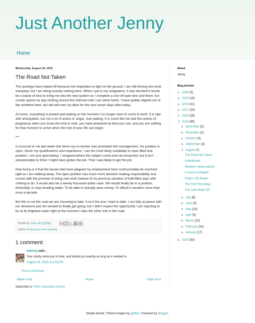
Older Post (154, 279)
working (52, 229)
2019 (186, 98)
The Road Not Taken (198, 155)
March (190, 220)
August (191, 150)
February (192, 226)
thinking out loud (37, 229)
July (189, 197)
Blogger (163, 313)
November (193, 132)
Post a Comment (33, 271)
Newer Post (24, 279)
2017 (186, 109)
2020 (186, 92)
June (189, 203)
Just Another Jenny (89, 23)
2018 (186, 104)
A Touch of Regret (196, 172)
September (193, 144)
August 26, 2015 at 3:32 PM (45, 262)
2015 (186, 121)
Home (23, 53)
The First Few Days (198, 184)
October (191, 138)
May (189, 209)
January (191, 232)
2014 (186, 239)
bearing (32, 250)
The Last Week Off (197, 190)
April (189, 214)
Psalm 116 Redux (196, 178)
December (193, 126)
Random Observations (199, 166)
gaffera (135, 313)
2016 (186, 115)
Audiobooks (192, 160)
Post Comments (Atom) (49, 286)
